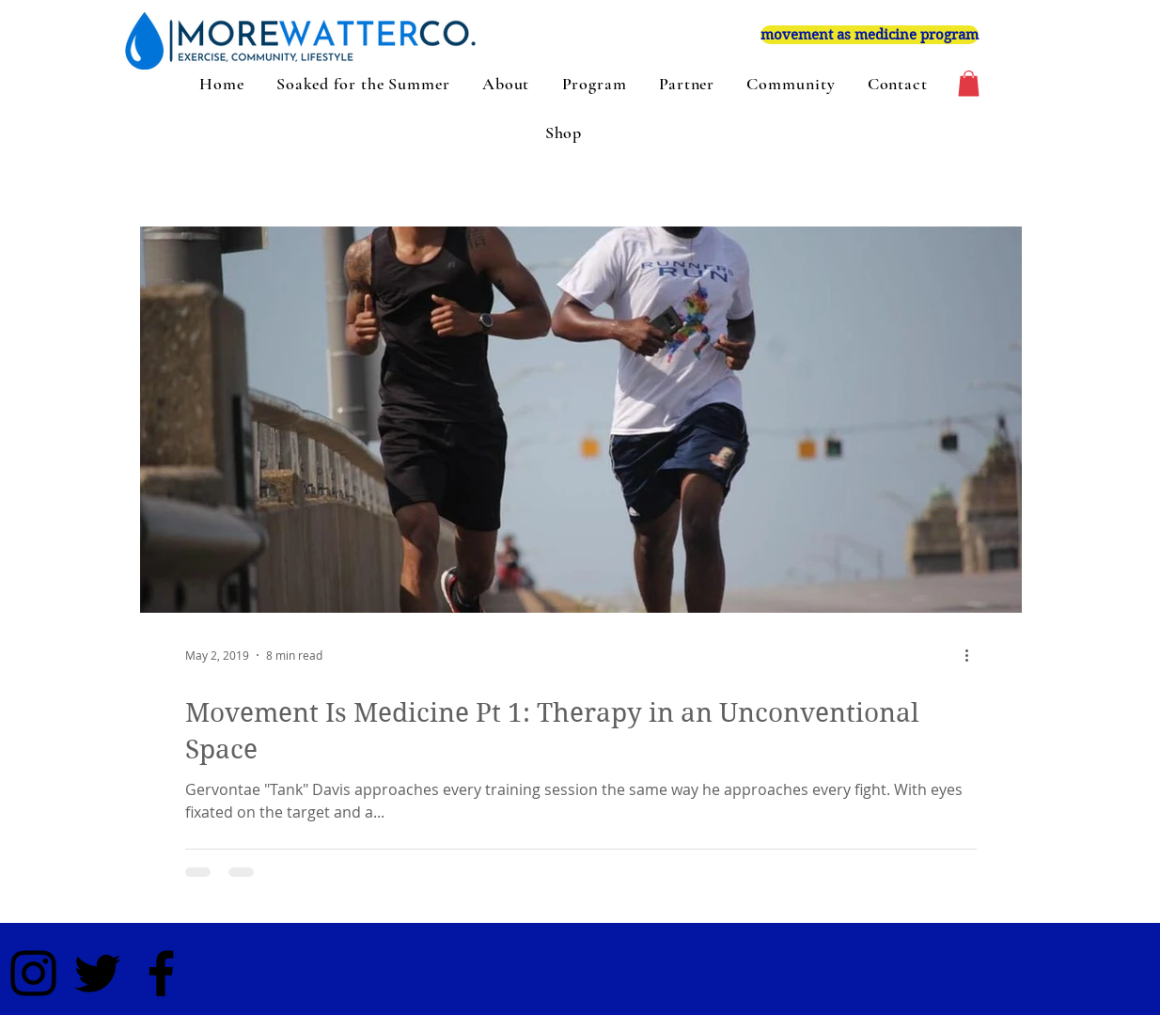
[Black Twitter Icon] (97, 973)
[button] (969, 83)
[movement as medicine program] (869, 34)
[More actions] (974, 655)
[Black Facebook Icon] (161, 973)
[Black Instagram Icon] (33, 973)
